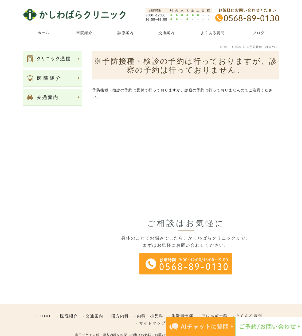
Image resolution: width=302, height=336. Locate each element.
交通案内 (166, 33)
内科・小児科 (150, 304)
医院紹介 (69, 304)
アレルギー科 (214, 304)
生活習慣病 (182, 304)
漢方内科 (120, 304)
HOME (45, 304)
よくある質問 (213, 33)
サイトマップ (152, 312)
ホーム (43, 33)
